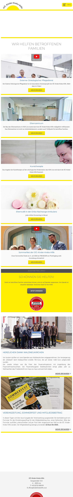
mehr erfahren (36, 90)
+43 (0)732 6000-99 (37, 485)
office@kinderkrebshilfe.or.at (36, 488)
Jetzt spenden (37, 291)
